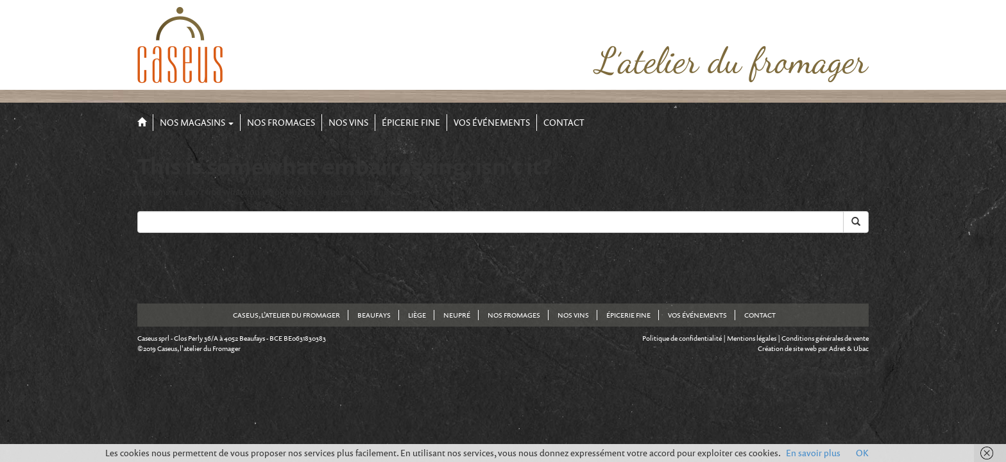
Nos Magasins (197, 122)
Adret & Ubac (849, 348)
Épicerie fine (411, 122)
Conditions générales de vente (825, 338)
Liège (417, 315)
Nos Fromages (281, 122)
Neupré (456, 315)
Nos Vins (348, 122)
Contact (563, 122)
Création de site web (787, 348)
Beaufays (374, 315)
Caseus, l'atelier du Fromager (199, 348)
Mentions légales (751, 338)
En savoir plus (813, 453)
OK (862, 453)
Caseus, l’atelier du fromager (286, 315)
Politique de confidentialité (682, 338)
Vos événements (492, 122)
